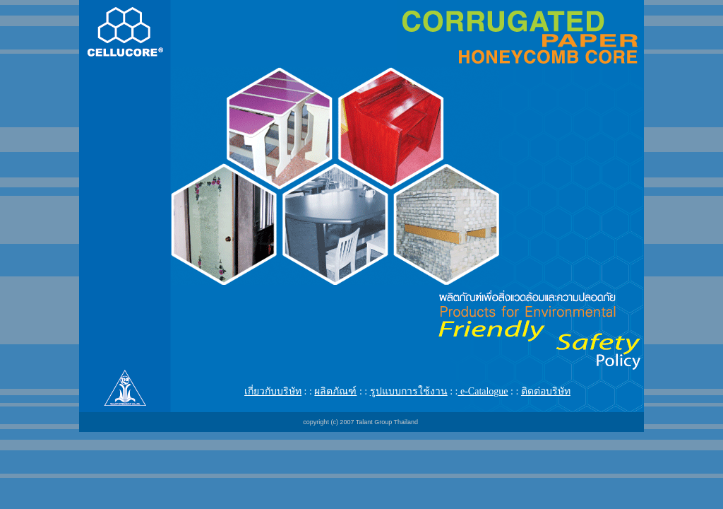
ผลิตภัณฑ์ (335, 391)
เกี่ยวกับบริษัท (272, 391)
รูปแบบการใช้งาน (409, 391)
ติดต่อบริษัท (545, 391)
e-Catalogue (483, 391)
